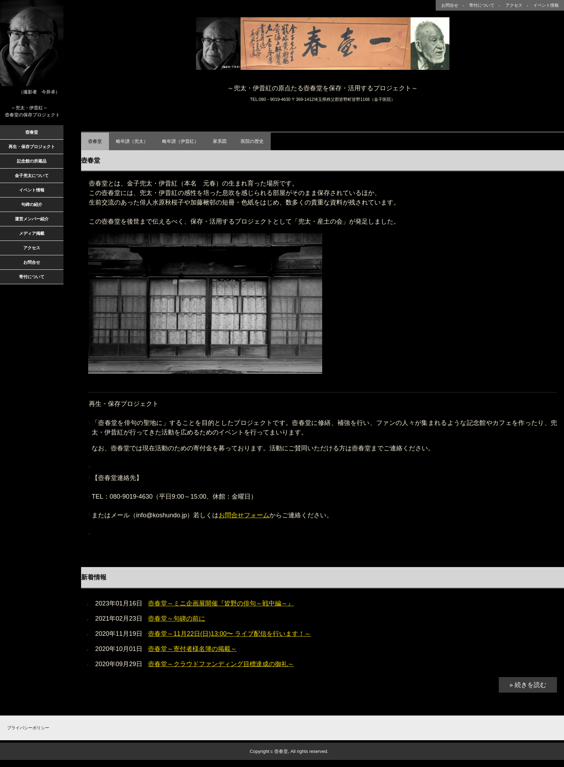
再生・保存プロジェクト (31, 146)
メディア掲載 (31, 233)
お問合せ (449, 5)
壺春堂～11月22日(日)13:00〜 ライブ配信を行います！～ (229, 633)
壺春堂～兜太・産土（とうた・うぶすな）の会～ (322, 43)
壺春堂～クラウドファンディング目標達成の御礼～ (221, 664)
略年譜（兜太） (132, 141)
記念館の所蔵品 (32, 161)
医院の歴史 (252, 141)
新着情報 (93, 577)
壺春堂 (95, 141)
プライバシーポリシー (28, 727)
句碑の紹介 (31, 204)
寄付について (482, 5)
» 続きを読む (527, 684)
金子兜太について (32, 175)
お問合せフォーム (244, 515)
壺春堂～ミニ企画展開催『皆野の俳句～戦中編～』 (221, 603)
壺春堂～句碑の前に (176, 618)
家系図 (220, 141)
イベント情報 (546, 5)
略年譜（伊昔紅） (180, 141)
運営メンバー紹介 (32, 219)
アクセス (513, 5)
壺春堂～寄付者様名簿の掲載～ (192, 648)
